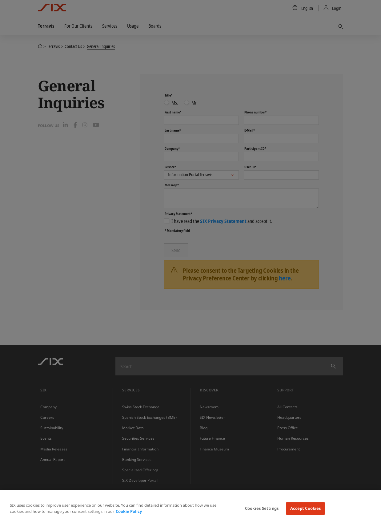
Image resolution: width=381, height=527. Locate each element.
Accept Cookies (305, 508)
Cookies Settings (262, 508)
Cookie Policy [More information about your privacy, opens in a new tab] (129, 511)
